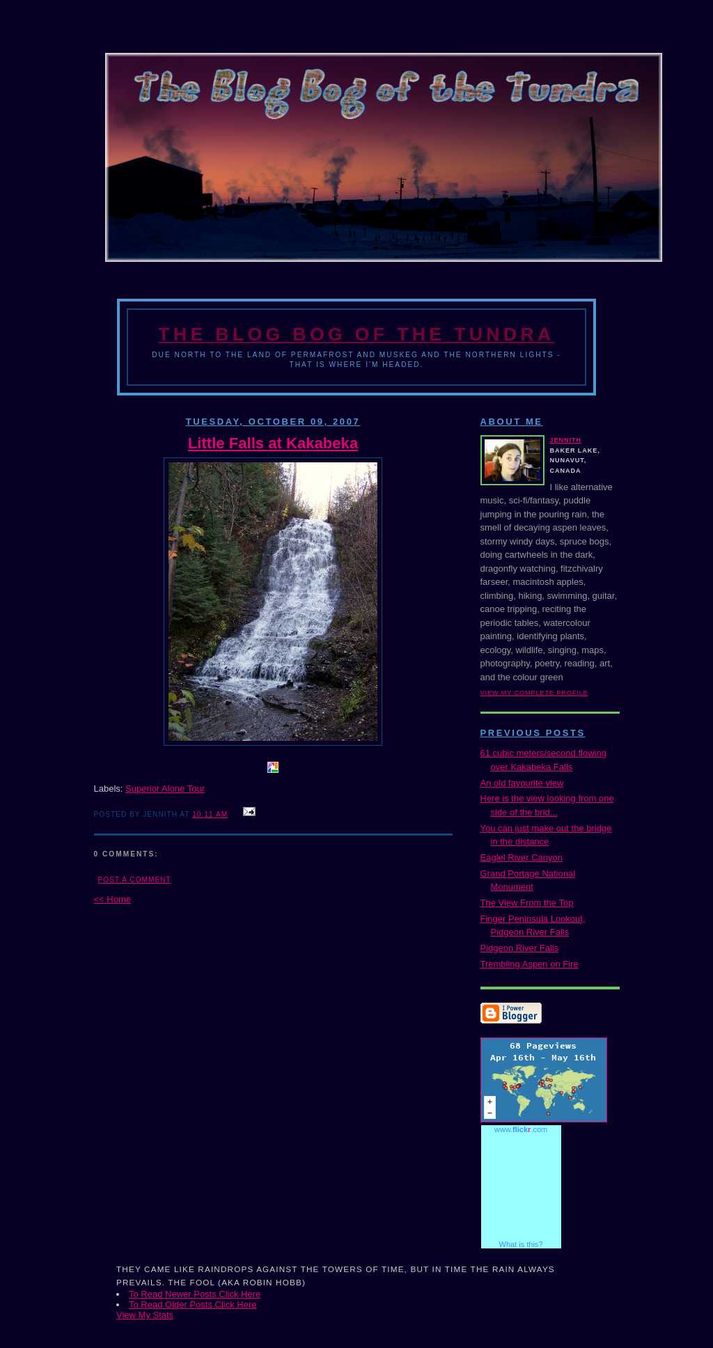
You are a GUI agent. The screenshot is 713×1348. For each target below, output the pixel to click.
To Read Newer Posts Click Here (194, 1294)
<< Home (112, 899)
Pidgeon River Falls (519, 948)
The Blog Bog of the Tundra (356, 334)
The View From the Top (527, 903)
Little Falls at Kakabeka (273, 443)
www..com (520, 1129)
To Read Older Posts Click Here (193, 1304)
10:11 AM (210, 814)
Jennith (565, 440)
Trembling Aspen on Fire (529, 964)
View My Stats (144, 1315)
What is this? (521, 1244)
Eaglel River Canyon (521, 857)
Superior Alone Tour (165, 788)
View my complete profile (534, 692)
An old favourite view (522, 783)
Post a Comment (134, 880)
